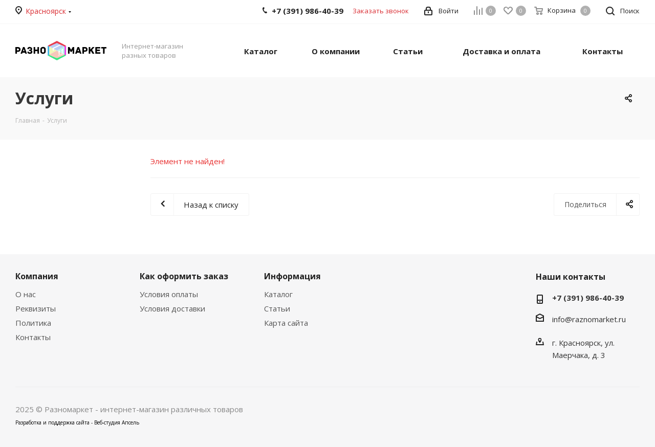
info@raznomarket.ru (589, 319)
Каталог (278, 294)
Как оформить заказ (184, 276)
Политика (33, 323)
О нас (25, 294)
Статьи (277, 308)
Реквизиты (35, 308)
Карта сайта (286, 323)
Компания (36, 276)
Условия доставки (172, 308)
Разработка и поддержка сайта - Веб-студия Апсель (77, 422)
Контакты (33, 337)
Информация (292, 276)
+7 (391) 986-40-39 (588, 298)
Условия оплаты (169, 294)
